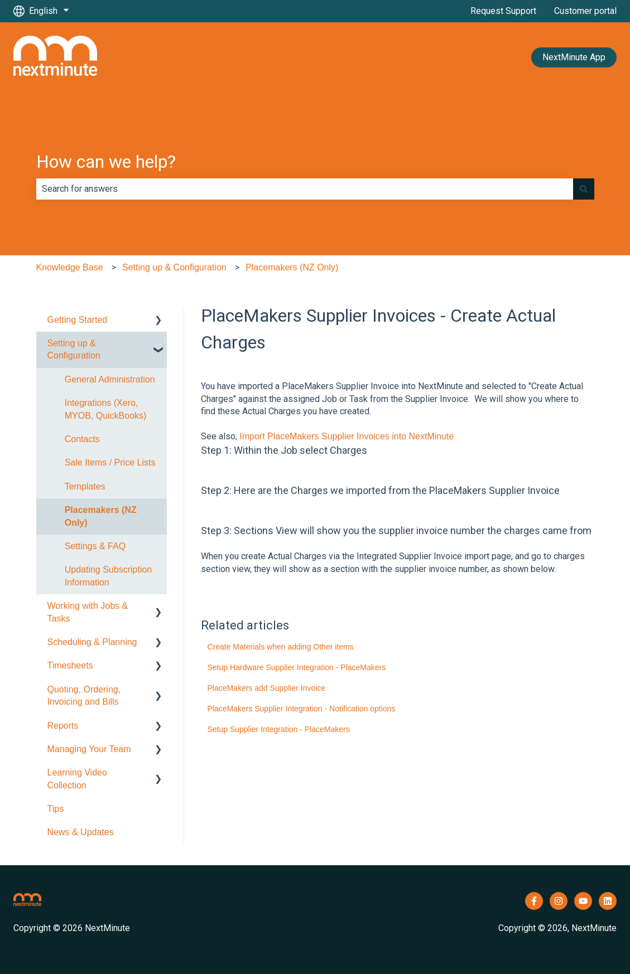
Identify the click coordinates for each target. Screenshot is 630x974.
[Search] (583, 189)
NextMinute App (573, 57)
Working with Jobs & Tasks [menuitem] (87, 612)
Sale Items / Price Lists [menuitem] (110, 462)
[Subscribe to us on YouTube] (583, 901)
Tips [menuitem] (55, 808)
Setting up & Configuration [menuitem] (73, 349)
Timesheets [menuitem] (70, 665)
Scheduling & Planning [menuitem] (92, 642)
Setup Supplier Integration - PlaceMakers (278, 729)
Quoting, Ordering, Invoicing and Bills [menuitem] (84, 695)
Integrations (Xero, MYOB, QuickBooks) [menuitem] (106, 409)
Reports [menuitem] (63, 725)
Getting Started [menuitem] (77, 319)
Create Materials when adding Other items (280, 646)
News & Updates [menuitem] (80, 832)
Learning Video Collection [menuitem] (77, 778)
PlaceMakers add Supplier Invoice (266, 688)
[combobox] (304, 189)
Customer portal (585, 11)
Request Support (503, 11)
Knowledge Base (69, 267)
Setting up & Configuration (174, 267)
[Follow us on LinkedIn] (608, 901)
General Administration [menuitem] (110, 379)
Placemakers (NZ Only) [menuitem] (101, 516)
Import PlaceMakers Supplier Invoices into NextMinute (346, 436)
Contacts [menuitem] (82, 439)
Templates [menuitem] (85, 486)
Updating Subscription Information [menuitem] (108, 576)
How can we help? (106, 161)
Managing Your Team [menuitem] (89, 749)
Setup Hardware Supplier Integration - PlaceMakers (296, 667)
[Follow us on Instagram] (559, 901)
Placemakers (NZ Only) (292, 267)
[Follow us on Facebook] (534, 901)
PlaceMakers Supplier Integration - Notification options (301, 708)
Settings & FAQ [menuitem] (95, 546)
